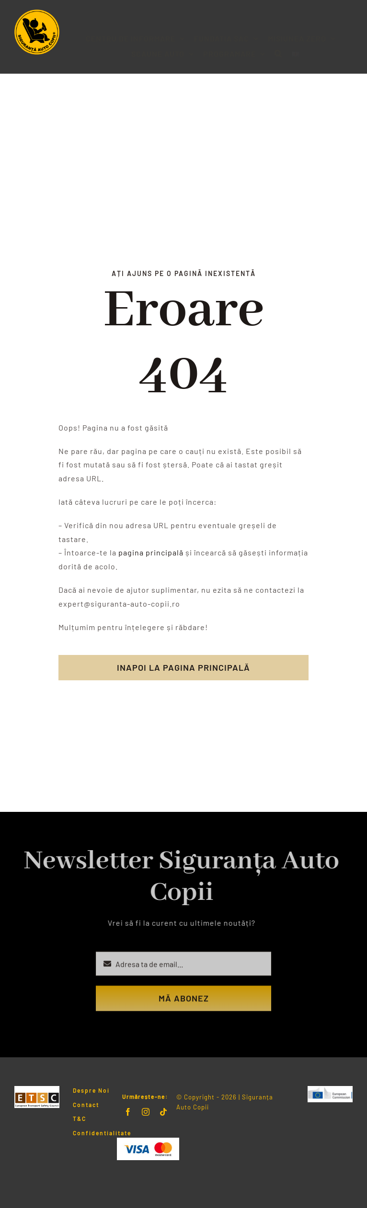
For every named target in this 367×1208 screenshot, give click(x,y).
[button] (278, 46)
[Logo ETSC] (36, 1089)
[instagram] (146, 1112)
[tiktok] (164, 1112)
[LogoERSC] (330, 1089)
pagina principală (151, 552)
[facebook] (128, 1112)
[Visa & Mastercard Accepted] (148, 1141)
